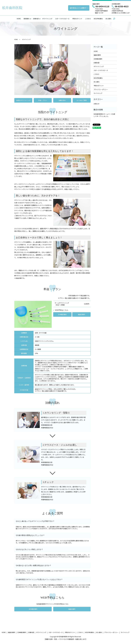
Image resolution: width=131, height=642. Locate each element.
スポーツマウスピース (62, 19)
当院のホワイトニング (23, 100)
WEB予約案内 (98, 19)
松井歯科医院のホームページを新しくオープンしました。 (104, 115)
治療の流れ (62, 100)
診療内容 (36, 19)
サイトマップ (98, 93)
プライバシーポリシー (101, 89)
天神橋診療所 (62, 314)
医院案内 (26, 19)
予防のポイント (77, 19)
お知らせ (96, 104)
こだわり (88, 19)
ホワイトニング (47, 19)
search (114, 18)
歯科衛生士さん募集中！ (79, 8)
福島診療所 (81, 314)
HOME (19, 19)
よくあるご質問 (82, 100)
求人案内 (108, 19)
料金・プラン (42, 100)
